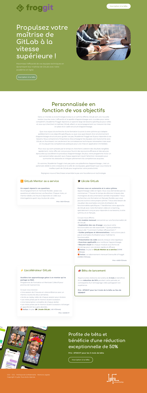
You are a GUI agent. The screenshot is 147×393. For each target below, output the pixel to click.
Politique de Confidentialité (26, 375)
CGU (13, 375)
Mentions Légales (43, 375)
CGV (8, 375)
